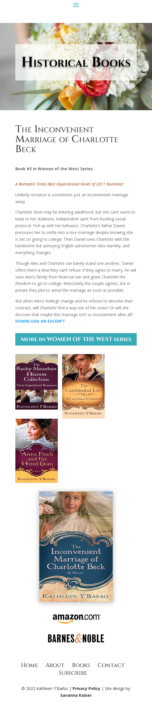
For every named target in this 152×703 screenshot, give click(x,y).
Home (29, 665)
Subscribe (73, 673)
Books (81, 665)
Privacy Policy (86, 688)
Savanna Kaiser (76, 695)
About (55, 665)
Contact (111, 665)
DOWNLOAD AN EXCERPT (40, 321)
